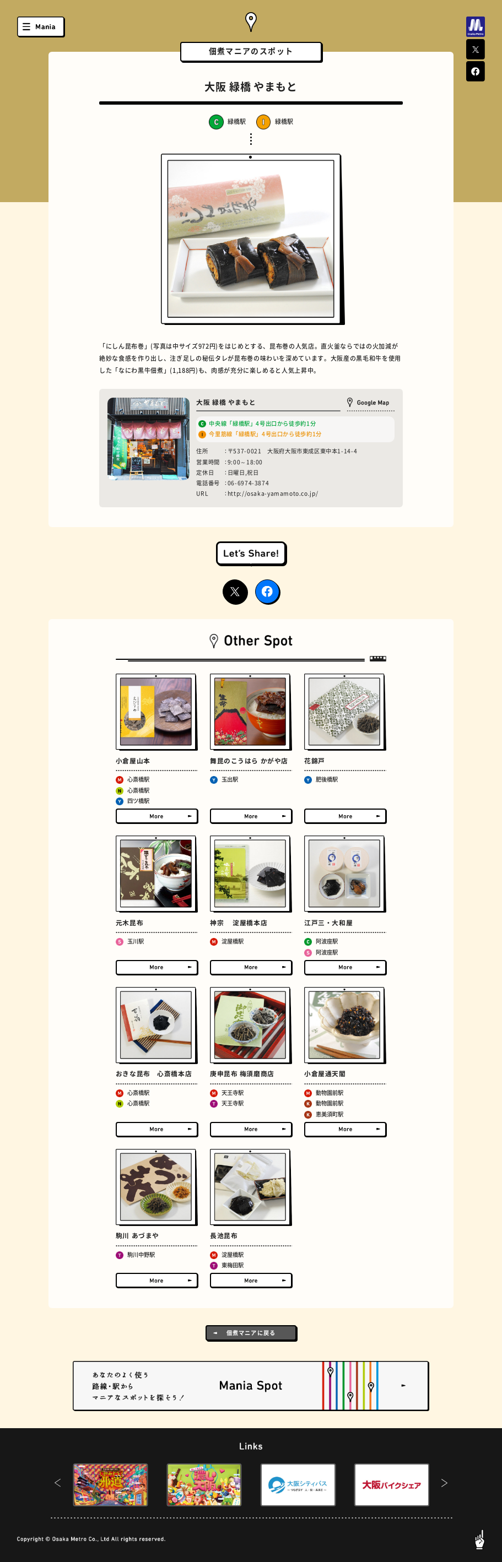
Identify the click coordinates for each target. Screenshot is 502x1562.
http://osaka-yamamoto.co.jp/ (273, 493)
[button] (57, 1485)
